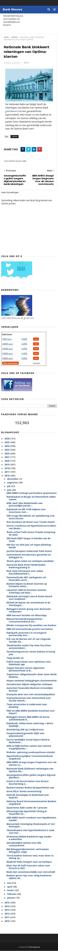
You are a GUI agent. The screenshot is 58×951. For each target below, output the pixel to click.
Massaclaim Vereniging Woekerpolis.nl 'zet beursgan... (30, 825)
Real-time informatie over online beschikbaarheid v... (24, 572)
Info (36, 339)
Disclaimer (36, 363)
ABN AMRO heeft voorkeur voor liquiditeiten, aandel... (31, 819)
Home (6, 37)
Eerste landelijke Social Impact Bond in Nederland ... (28, 741)
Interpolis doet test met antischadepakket (30, 694)
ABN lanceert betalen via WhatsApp (26, 615)
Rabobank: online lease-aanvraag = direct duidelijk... (29, 725)
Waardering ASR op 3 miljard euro (25, 729)
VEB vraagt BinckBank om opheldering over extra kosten (30, 517)
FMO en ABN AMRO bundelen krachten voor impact (30, 712)
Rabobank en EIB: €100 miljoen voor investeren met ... (26, 511)
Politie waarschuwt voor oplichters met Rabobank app (28, 663)
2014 (7, 906)
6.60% (24, 348)
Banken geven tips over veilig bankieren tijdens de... (29, 877)
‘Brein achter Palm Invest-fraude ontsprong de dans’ (30, 533)
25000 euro (7, 353)
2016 (7, 475)
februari (12, 894)
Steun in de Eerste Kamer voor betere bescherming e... (27, 782)
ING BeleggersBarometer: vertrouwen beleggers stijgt (27, 850)
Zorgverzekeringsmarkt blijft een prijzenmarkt (25, 735)
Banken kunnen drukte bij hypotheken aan (30, 787)
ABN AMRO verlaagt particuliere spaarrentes (31, 493)
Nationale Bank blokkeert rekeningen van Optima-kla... (29, 770)
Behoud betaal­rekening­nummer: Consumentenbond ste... (24, 620)
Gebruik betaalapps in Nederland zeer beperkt (27, 796)
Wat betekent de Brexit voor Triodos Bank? (30, 522)
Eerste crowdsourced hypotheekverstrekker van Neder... (31, 527)
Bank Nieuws (12, 9)
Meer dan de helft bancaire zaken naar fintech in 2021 (28, 867)
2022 (7, 453)
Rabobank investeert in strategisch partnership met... (26, 634)
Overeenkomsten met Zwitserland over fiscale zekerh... (28, 699)
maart (11, 890)
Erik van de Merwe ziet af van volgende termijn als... (28, 640)
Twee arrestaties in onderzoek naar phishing (26, 706)
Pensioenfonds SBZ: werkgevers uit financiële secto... (26, 579)
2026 (7, 438)
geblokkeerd (12, 111)
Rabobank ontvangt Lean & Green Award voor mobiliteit (29, 598)
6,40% (24, 353)
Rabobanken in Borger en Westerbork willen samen (31, 498)
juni (9, 490)
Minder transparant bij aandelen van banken (31, 625)
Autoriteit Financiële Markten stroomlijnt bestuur (29, 689)
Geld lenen (7, 334)
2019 (7, 464)
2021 (7, 457)
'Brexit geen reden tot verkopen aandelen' (30, 561)
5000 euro (7, 339)
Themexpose (34, 947)
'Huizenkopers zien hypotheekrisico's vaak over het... (30, 831)
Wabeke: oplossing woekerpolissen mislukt (30, 752)
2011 (7, 917)
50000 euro (7, 358)
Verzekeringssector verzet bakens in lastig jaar (30, 653)
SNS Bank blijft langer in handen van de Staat (28, 540)
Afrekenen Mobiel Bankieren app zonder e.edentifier (29, 838)
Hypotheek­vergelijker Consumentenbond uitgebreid (29, 757)
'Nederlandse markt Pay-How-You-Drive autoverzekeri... (28, 647)
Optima (14, 37)
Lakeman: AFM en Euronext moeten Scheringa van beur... (26, 591)
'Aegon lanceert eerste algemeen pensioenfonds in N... (25, 669)
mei (9, 883)
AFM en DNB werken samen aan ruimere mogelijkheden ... (28, 747)
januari (11, 897)
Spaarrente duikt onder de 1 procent (26, 807)
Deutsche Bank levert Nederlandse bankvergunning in (25, 566)
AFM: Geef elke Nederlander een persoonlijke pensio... (24, 504)
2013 (7, 910)
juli (9, 486)
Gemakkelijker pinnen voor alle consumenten (23, 844)
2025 (7, 442)
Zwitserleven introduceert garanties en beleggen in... (28, 556)
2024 (7, 446)
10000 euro (7, 344)
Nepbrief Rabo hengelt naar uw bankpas (29, 861)
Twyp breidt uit (15, 658)
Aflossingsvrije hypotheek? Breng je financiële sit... (26, 812)
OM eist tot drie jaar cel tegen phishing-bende (29, 546)
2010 (7, 921)
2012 (7, 913)
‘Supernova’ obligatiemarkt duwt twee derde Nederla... (31, 676)
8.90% (24, 339)
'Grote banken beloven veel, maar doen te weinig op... (30, 857)
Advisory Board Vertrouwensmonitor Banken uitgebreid (31, 803)
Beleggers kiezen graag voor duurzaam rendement (28, 610)
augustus (12, 482)
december (13, 478)
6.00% (24, 344)
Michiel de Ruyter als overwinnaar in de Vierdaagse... (28, 604)
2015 (7, 902)
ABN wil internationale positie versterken (29, 629)
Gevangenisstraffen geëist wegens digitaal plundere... (30, 776)
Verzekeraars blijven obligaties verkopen (29, 684)
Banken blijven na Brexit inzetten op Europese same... (26, 585)
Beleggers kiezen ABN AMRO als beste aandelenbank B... (27, 718)
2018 (7, 468)
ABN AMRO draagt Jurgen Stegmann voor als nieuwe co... (31, 763)
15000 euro (7, 348)
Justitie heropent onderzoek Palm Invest (29, 551)
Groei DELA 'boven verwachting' (24, 791)
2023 (7, 449)
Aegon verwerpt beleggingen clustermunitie (31, 680)
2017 (7, 472)
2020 (7, 460)
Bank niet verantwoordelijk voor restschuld (30, 871)
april (10, 886)
